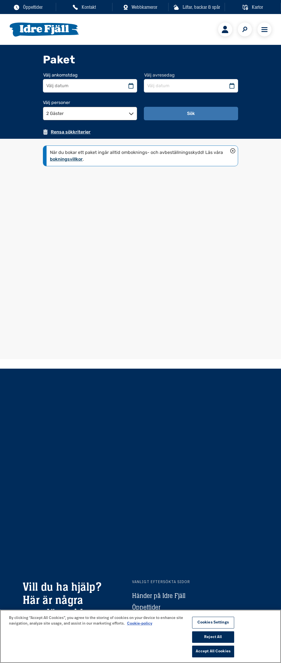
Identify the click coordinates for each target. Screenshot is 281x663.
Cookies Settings (213, 622)
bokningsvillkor (66, 159)
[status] (140, 155)
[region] (140, 636)
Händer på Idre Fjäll (158, 595)
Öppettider (146, 607)
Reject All (213, 637)
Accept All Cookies (213, 651)
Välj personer (56, 102)
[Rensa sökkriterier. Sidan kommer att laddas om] (67, 132)
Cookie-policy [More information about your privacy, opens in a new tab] (139, 623)
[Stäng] (232, 150)
